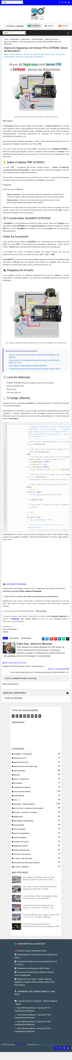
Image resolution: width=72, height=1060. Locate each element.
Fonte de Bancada (20, 843)
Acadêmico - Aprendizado (23, 759)
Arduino (17, 780)
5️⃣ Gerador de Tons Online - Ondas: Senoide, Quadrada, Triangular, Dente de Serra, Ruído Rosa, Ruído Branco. (34, 987)
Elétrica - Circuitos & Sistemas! (25, 818)
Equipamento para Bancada (24, 826)
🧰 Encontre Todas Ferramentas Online (30, 956)
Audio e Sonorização (21, 784)
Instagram (62, 622)
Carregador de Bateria (22, 793)
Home (6, 39)
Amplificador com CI (21, 768)
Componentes (19, 801)
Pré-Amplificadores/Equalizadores (27, 868)
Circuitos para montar (22, 797)
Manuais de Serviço (21, 851)
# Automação (14, 644)
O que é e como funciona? (23, 864)
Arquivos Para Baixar (33, 597)
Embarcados (25, 39)
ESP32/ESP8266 (37, 39)
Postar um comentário (13, 703)
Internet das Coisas (51, 39)
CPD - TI (16, 805)
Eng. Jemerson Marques (48, 1050)
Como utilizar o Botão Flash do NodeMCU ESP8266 (28, 366)
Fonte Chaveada (19, 835)
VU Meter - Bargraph (21, 872)
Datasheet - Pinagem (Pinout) (24, 809)
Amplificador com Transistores (25, 772)
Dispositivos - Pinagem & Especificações (28, 814)
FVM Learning (41, 617)
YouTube (39, 540)
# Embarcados (26, 644)
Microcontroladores (11, 41)
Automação (15, 39)
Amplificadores (19, 776)
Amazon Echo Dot (20, 764)
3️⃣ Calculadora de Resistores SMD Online (31, 974)
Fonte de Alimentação (22, 839)
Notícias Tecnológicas (22, 860)
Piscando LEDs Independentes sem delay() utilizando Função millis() (34, 369)
